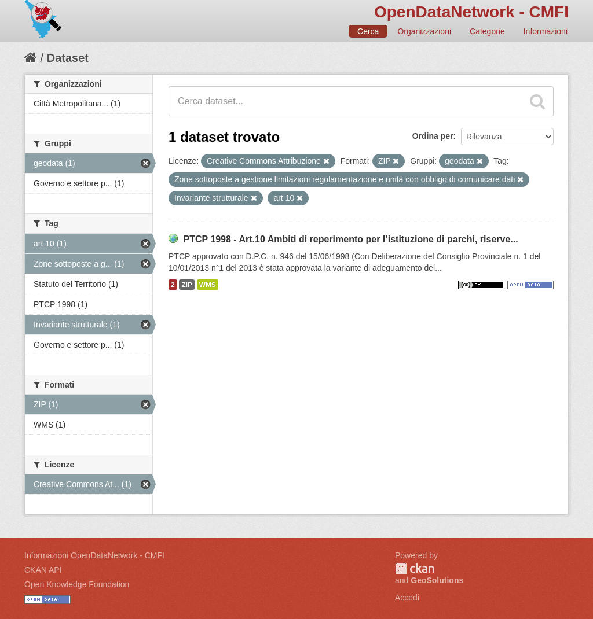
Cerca (368, 31)
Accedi (407, 597)
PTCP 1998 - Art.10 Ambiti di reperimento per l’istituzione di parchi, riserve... (350, 239)
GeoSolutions (437, 580)
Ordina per (432, 136)
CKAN (414, 568)
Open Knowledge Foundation (76, 584)
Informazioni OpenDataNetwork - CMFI (94, 555)
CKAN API (43, 569)
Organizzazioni (424, 31)
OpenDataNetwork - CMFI (471, 12)
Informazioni (546, 31)
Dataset (68, 57)
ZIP (186, 285)
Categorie (487, 31)
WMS (207, 285)
